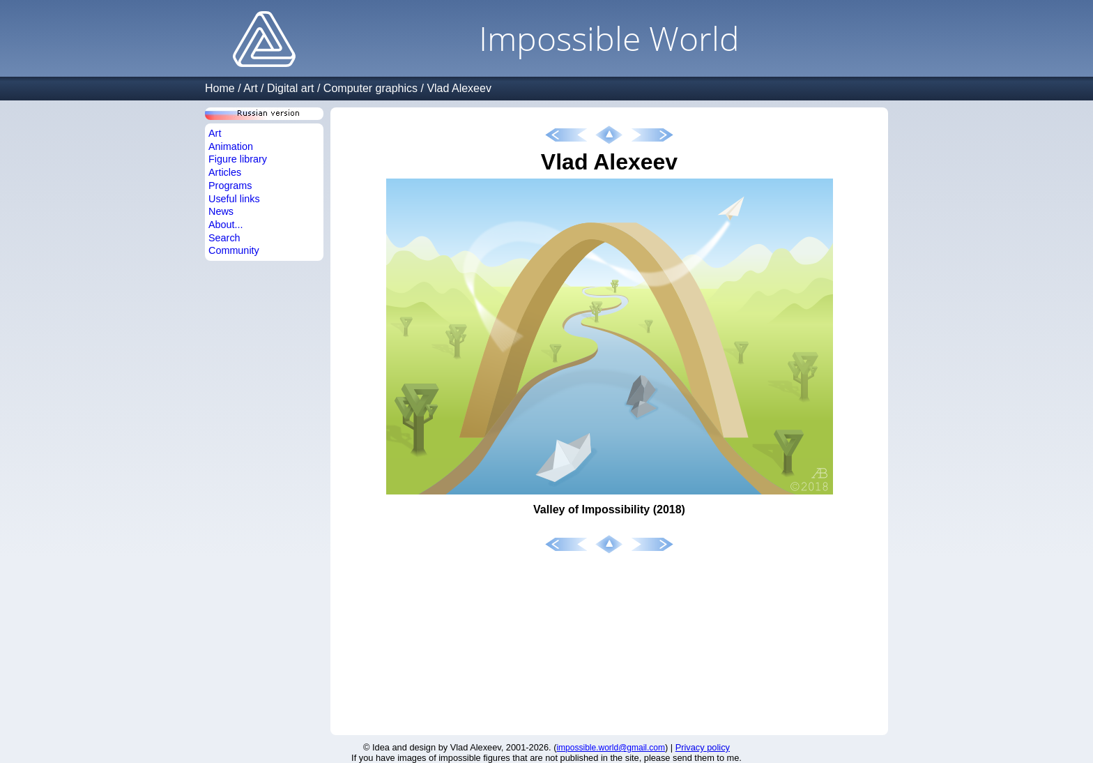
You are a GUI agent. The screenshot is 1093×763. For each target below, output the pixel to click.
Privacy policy (702, 747)
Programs (230, 185)
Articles (224, 172)
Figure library (237, 159)
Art (250, 88)
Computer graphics (370, 88)
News (221, 211)
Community (233, 250)
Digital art (290, 88)
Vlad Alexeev (459, 88)
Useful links (234, 198)
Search (224, 237)
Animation (230, 146)
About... (225, 224)
